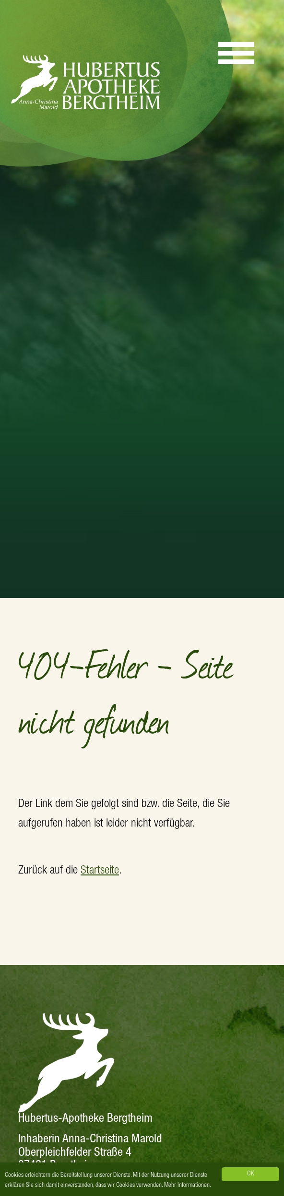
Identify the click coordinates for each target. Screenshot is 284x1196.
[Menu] (236, 49)
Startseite (100, 871)
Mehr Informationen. (187, 1185)
